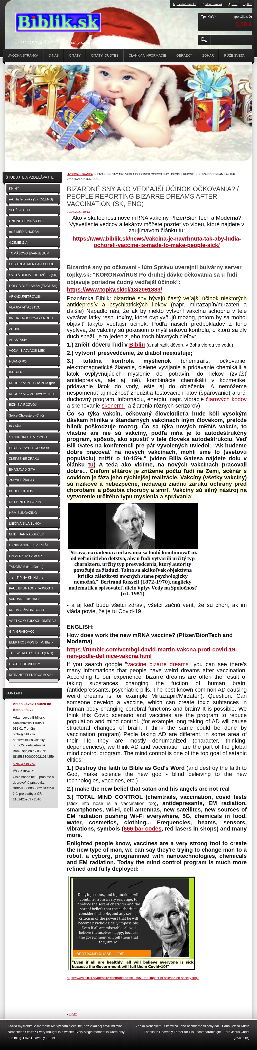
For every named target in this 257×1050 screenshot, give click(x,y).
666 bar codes (143, 828)
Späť (73, 1014)
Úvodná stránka (186, 4)
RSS (234, 4)
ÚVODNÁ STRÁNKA (80, 174)
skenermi (113, 405)
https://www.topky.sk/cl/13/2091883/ (114, 289)
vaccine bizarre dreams (158, 664)
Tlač (249, 4)
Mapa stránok (213, 4)
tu (91, 464)
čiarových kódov (226, 399)
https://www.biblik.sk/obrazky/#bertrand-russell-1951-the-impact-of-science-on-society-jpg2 (133, 978)
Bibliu (137, 344)
